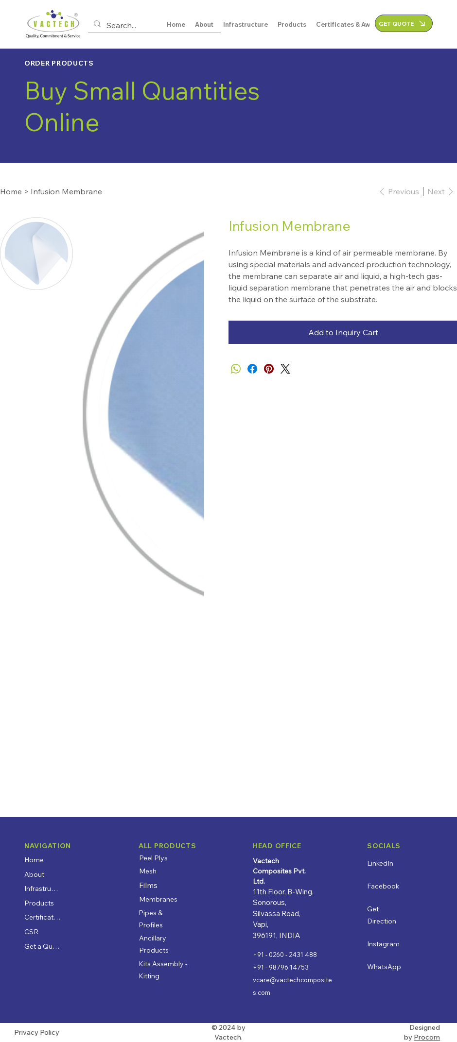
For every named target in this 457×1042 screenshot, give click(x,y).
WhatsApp (384, 966)
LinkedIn (380, 863)
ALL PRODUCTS (167, 845)
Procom (427, 1037)
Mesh (148, 871)
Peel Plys (153, 858)
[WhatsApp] (235, 368)
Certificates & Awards (42, 917)
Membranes (158, 899)
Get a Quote (42, 946)
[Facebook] (252, 368)
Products (39, 903)
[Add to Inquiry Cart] (342, 332)
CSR (31, 931)
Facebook (383, 886)
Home (34, 859)
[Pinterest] (269, 368)
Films (148, 885)
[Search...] (153, 25)
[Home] (11, 191)
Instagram (383, 944)
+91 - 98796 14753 (281, 967)
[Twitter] (285, 368)
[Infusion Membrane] (66, 191)
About (34, 874)
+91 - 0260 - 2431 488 (285, 954)
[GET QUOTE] (404, 23)
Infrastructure (42, 888)
